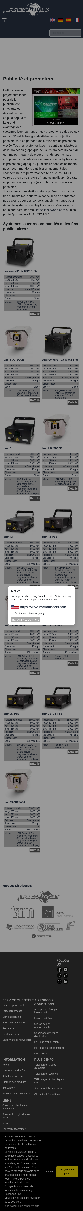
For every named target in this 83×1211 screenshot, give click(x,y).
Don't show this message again (29, 613)
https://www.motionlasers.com (38, 607)
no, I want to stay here (25, 619)
